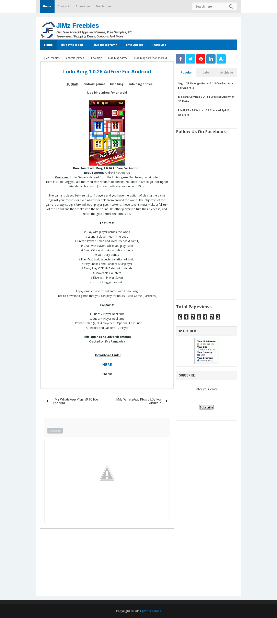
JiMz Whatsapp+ (73, 45)
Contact (63, 6)
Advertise (83, 6)
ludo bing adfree (140, 84)
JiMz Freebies (77, 25)
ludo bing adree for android (107, 92)
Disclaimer (103, 6)
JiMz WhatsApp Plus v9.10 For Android (75, 401)
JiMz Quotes (134, 45)
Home (47, 6)
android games (94, 84)
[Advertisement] (189, 27)
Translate (159, 45)
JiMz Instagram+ (105, 45)
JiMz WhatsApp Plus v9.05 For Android (139, 401)
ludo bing (117, 84)
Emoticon (55, 430)
